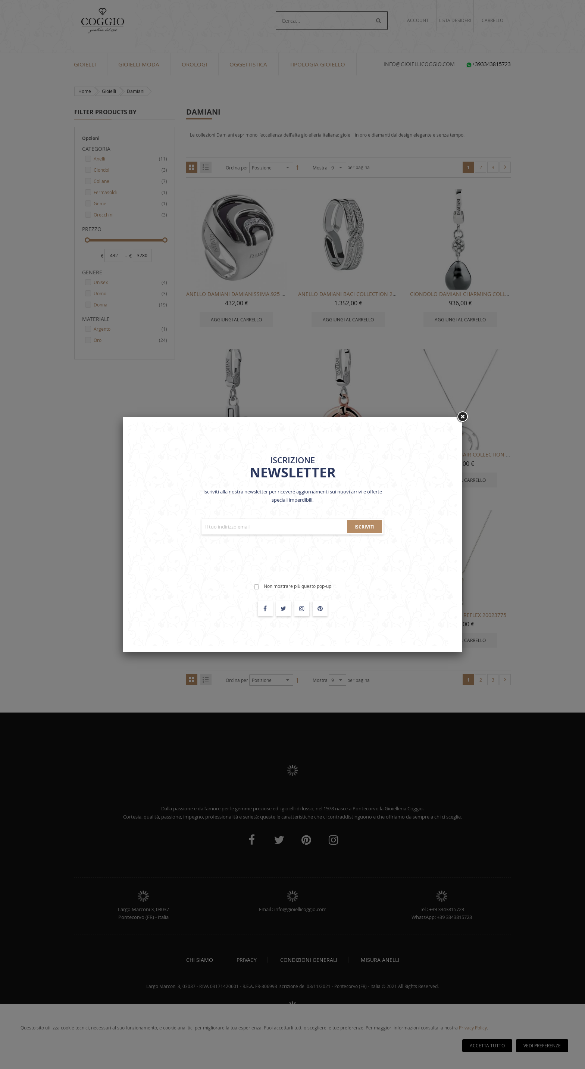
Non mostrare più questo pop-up (297, 586)
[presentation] (292, 554)
